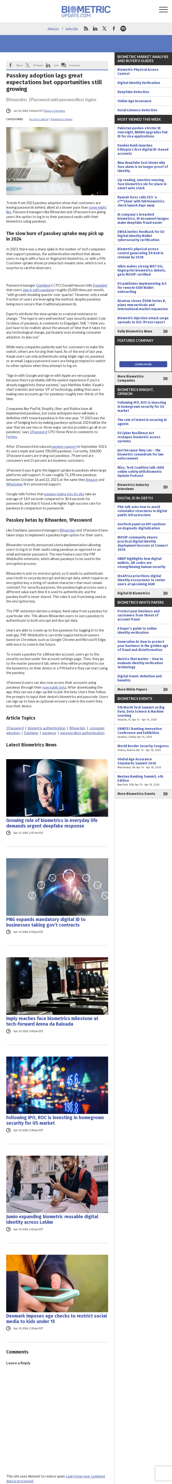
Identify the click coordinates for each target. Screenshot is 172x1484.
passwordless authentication (82, 733)
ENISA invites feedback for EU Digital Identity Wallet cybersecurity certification (140, 236)
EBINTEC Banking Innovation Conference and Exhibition (143, 733)
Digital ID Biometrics (133, 593)
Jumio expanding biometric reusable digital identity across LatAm (52, 1219)
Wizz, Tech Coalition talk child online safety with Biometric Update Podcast (140, 472)
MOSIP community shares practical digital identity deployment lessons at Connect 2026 (142, 543)
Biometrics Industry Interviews (133, 487)
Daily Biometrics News (134, 331)
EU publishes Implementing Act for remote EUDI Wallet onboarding (141, 288)
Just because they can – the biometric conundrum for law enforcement (140, 454)
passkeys (49, 733)
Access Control (38, 119)
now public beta (54, 687)
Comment (74, 65)
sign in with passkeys (38, 290)
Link (56, 65)
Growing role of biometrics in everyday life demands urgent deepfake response (52, 823)
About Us (53, 28)
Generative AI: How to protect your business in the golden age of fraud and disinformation (142, 646)
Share (19, 65)
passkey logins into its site (64, 494)
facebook (114, 28)
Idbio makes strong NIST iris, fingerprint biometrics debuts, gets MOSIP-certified (141, 270)
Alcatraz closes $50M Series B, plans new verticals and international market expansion (142, 305)
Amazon (92, 480)
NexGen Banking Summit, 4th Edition (143, 781)
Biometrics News (61, 119)
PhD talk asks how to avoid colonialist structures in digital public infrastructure (142, 511)
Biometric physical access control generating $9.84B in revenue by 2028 (140, 253)
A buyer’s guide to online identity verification (137, 631)
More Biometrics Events (136, 794)
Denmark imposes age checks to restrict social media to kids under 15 (56, 1318)
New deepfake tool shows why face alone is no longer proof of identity (142, 167)
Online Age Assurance (134, 101)
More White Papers (132, 689)
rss (86, 28)
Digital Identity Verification (138, 83)
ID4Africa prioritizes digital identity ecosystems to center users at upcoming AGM (141, 580)
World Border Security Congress (143, 748)
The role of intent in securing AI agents (142, 422)
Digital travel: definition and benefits (139, 678)
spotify (123, 28)
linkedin (95, 28)
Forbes (11, 437)
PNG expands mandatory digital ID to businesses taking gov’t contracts (46, 922)
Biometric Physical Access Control (138, 72)
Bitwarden (68, 530)
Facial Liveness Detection (137, 110)
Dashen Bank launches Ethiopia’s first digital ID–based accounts (142, 149)
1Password (38, 432)
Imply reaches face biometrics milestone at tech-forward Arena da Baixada (52, 1021)
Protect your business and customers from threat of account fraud (138, 615)
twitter (104, 28)
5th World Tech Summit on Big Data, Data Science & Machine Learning (143, 713)
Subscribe (72, 28)
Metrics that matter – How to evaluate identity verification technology (140, 663)
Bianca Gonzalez (54, 110)
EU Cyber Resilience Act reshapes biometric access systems (139, 437)
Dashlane (43, 285)
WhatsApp (14, 484)
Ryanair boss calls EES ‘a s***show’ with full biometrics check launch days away (141, 201)
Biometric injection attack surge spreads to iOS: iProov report (143, 320)
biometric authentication (47, 728)
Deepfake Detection (133, 92)
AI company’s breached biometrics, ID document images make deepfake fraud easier (143, 219)
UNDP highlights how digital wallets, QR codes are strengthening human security (141, 563)
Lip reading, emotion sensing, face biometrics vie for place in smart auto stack (141, 184)
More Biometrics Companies (130, 378)
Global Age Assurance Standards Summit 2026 (143, 763)
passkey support (64, 446)
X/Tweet (38, 65)
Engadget (100, 285)
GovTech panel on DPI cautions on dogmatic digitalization (141, 526)
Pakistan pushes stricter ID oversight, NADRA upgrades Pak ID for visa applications (142, 132)
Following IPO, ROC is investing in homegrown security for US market (55, 1120)
